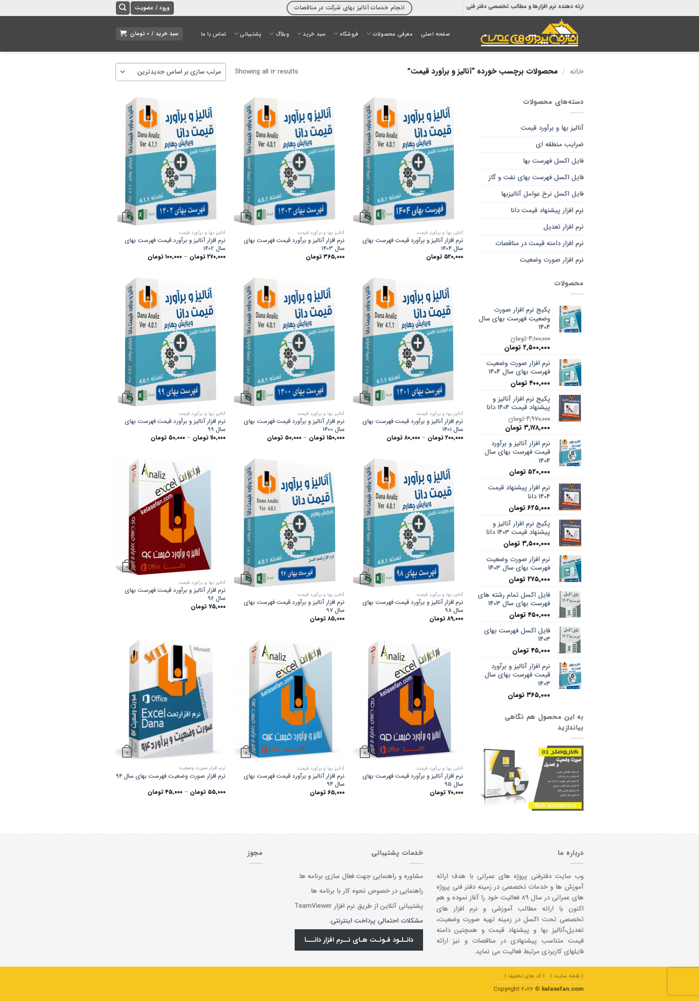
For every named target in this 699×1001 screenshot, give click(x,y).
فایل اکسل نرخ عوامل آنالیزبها (542, 194)
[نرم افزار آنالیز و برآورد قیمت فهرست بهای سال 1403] (289, 161)
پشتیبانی (247, 33)
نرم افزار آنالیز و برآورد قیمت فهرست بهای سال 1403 (294, 244)
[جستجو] (122, 8)
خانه (577, 72)
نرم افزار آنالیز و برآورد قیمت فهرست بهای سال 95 (412, 780)
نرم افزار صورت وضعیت (552, 259)
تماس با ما (213, 34)
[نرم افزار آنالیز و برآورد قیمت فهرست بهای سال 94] (289, 700)
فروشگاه (345, 33)
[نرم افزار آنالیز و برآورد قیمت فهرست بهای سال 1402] (170, 161)
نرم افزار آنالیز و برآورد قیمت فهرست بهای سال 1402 (175, 244)
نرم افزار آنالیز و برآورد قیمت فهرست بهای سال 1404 (412, 244)
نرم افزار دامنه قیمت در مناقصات (539, 243)
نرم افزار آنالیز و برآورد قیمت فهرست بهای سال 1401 (412, 425)
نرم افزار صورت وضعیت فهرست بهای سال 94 (171, 776)
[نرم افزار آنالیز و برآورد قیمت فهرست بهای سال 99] (170, 341)
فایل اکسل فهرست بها (553, 161)
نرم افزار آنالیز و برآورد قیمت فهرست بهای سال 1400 (294, 425)
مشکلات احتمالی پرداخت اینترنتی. (376, 920)
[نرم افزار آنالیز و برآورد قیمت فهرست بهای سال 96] (170, 516)
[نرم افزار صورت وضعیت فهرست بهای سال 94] (170, 700)
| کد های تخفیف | (525, 976)
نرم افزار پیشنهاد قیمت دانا (547, 210)
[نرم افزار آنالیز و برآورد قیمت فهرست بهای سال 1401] (408, 341)
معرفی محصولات (389, 33)
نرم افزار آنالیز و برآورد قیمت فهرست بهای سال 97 (294, 606)
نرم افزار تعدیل (563, 227)
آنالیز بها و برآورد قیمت (552, 128)
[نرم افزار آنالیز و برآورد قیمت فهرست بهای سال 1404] (408, 161)
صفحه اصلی (435, 34)
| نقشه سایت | (567, 976)
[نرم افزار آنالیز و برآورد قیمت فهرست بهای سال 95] (408, 700)
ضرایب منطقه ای (560, 144)
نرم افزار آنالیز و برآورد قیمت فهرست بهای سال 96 (175, 594)
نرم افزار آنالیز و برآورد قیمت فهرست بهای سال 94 (294, 780)
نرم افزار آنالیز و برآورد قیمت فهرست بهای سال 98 (412, 606)
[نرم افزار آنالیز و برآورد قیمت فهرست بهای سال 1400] (289, 341)
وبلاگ (278, 33)
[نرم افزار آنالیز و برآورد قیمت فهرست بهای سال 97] (289, 522)
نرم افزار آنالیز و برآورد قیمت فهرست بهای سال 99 (175, 425)
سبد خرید (311, 33)
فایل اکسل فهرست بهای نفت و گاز (536, 177)
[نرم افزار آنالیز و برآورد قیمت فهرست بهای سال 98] (408, 522)
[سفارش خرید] (170, 72)
